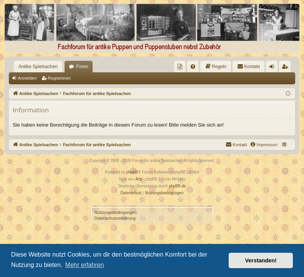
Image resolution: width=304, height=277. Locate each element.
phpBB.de (177, 186)
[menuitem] (180, 66)
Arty (138, 179)
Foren (82, 66)
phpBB (132, 172)
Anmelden (27, 78)
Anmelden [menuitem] (273, 68)
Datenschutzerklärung (115, 218)
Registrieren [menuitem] (286, 68)
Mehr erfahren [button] (84, 265)
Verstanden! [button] (261, 260)
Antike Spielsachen (38, 66)
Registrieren (59, 78)
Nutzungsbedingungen (116, 212)
